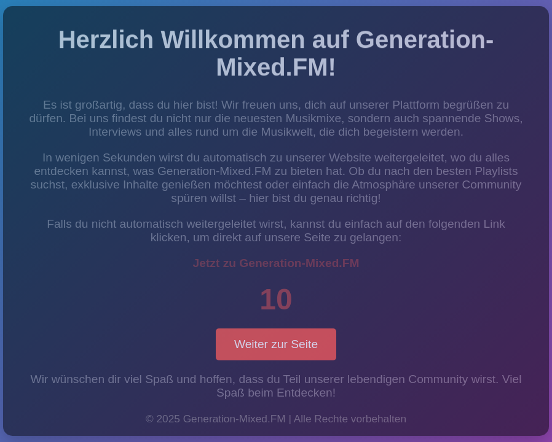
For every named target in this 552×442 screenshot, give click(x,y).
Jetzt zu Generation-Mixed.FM (276, 263)
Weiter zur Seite (276, 344)
